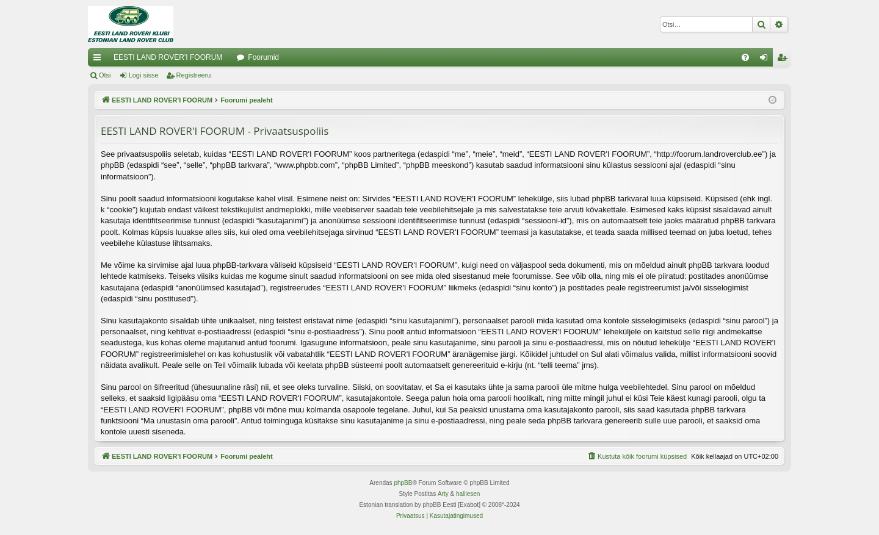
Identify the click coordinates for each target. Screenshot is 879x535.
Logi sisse (144, 75)
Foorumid (263, 57)
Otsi (105, 75)
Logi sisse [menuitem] (766, 59)
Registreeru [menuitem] (784, 59)
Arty (443, 493)
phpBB (403, 482)
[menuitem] (745, 57)
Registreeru (193, 75)
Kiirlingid (99, 59)
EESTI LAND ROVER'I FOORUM (168, 57)
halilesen (468, 493)
